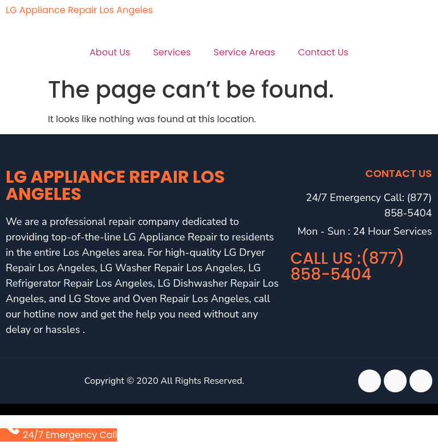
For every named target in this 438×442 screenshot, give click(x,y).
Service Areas (244, 52)
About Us (110, 52)
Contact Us (323, 52)
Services (171, 52)
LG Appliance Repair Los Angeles (79, 10)
